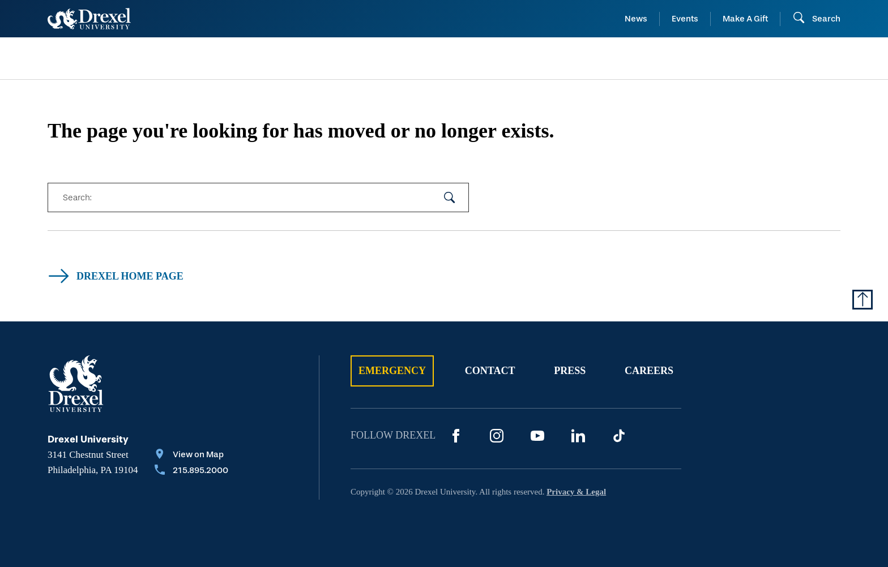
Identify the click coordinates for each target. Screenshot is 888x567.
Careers (649, 370)
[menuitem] (137, 58)
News (636, 19)
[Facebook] (456, 436)
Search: (77, 197)
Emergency (392, 370)
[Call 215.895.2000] (191, 471)
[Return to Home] (89, 18)
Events (685, 19)
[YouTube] (537, 436)
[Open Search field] (816, 19)
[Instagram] (496, 436)
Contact (490, 370)
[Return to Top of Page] (862, 299)
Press (570, 370)
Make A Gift (745, 19)
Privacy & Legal (576, 491)
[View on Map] (191, 455)
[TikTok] (619, 436)
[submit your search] (449, 197)
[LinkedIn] (578, 436)
